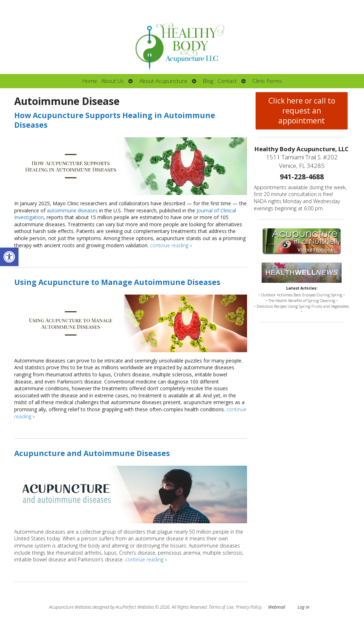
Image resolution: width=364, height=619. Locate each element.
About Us (112, 81)
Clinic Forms (267, 81)
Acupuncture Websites (70, 607)
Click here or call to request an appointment (301, 111)
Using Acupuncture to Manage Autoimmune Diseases (117, 282)
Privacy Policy (248, 607)
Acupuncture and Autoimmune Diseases (92, 453)
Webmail (276, 607)
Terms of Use (221, 607)
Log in (303, 607)
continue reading (171, 245)
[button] (9, 257)
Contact (227, 81)
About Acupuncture (163, 81)
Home (89, 81)
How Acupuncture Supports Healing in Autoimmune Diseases (114, 120)
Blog (208, 81)
